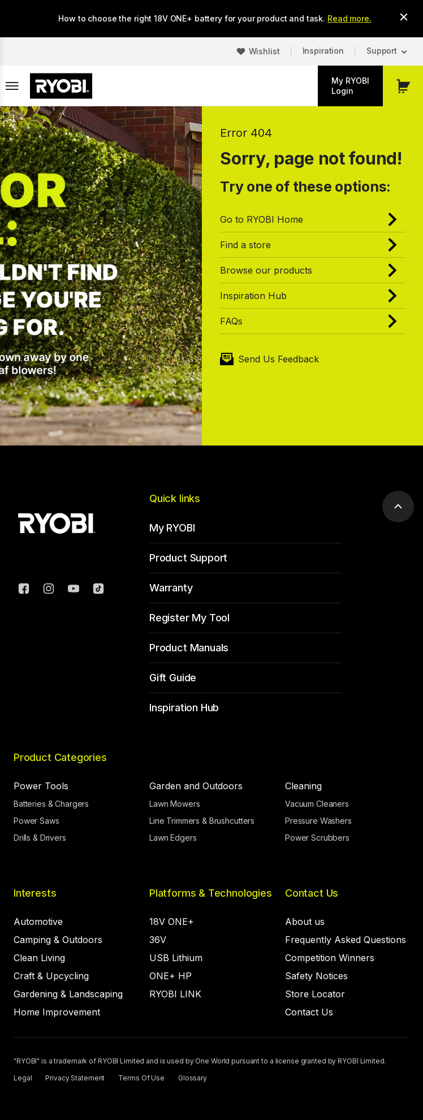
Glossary (192, 1078)
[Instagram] (48, 590)
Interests (35, 893)
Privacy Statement (75, 1078)
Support (381, 50)
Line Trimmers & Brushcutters (201, 820)
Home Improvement (57, 1012)
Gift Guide (172, 678)
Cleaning (303, 786)
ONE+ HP (170, 975)
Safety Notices (316, 975)
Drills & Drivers (40, 837)
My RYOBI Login (350, 86)
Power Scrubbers (317, 837)
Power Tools (41, 786)
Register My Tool (189, 618)
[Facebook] (23, 590)
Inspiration (323, 50)
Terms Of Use (141, 1078)
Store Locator (315, 994)
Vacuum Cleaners (317, 803)
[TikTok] (98, 590)
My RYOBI (172, 528)
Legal (23, 1078)
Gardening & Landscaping (68, 994)
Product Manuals (188, 648)
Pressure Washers (318, 820)
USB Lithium (175, 957)
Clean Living (39, 957)
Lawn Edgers (172, 837)
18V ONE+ (171, 921)
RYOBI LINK (175, 994)
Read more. (349, 18)
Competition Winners (329, 957)
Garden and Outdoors (196, 786)
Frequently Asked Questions (345, 939)
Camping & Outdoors (58, 939)
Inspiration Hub (184, 707)
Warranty (171, 588)
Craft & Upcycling (51, 975)
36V (157, 939)
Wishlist (264, 51)
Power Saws (36, 820)
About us (305, 921)
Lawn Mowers (174, 803)
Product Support (188, 558)
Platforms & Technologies (210, 893)
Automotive (38, 921)
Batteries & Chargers (51, 803)
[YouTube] (73, 590)
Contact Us (311, 893)
